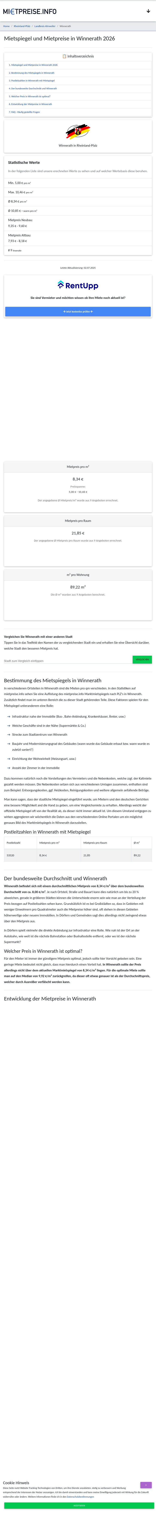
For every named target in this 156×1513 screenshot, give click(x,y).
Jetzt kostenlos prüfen (78, 311)
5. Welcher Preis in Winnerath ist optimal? (30, 96)
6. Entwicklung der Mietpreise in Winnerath (30, 104)
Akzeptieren (79, 1505)
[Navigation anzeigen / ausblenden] (148, 11)
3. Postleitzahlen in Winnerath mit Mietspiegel (32, 80)
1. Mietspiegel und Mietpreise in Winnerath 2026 (33, 65)
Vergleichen (142, 659)
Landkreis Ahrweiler (45, 26)
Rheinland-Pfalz (22, 26)
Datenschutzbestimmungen (80, 1496)
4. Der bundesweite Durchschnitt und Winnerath (33, 88)
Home (6, 26)
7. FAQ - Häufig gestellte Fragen (24, 112)
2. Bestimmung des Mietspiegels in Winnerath (31, 72)
